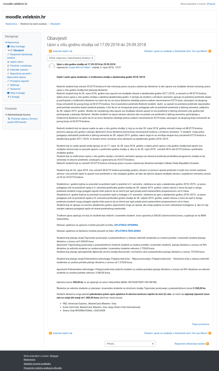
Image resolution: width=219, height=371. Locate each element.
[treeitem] (22, 70)
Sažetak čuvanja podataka (37, 363)
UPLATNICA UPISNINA (126, 225)
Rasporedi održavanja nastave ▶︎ (192, 343)
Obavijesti (55, 23)
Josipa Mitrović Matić (79, 67)
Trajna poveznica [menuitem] (200, 324)
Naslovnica (11, 23)
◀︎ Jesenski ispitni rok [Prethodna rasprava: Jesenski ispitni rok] (60, 51)
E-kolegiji (14, 96)
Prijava (211, 3)
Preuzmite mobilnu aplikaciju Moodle (43, 368)
